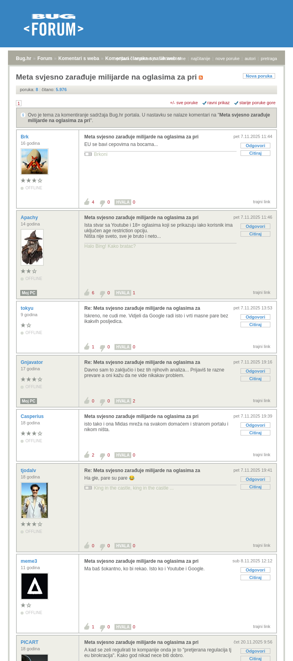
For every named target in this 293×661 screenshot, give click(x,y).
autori (250, 58)
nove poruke (227, 58)
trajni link (261, 201)
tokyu (28, 308)
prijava (122, 58)
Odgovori (255, 145)
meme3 (30, 561)
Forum (44, 58)
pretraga (269, 58)
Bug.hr (23, 58)
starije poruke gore (257, 102)
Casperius (33, 416)
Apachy (30, 217)
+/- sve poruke (184, 102)
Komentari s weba (78, 58)
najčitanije (200, 58)
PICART (30, 642)
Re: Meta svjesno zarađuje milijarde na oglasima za (142, 308)
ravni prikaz (219, 102)
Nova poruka (259, 76)
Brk (25, 137)
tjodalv (29, 470)
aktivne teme (173, 58)
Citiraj (255, 153)
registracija (145, 58)
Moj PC (28, 293)
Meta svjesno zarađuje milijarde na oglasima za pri (141, 137)
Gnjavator (32, 362)
